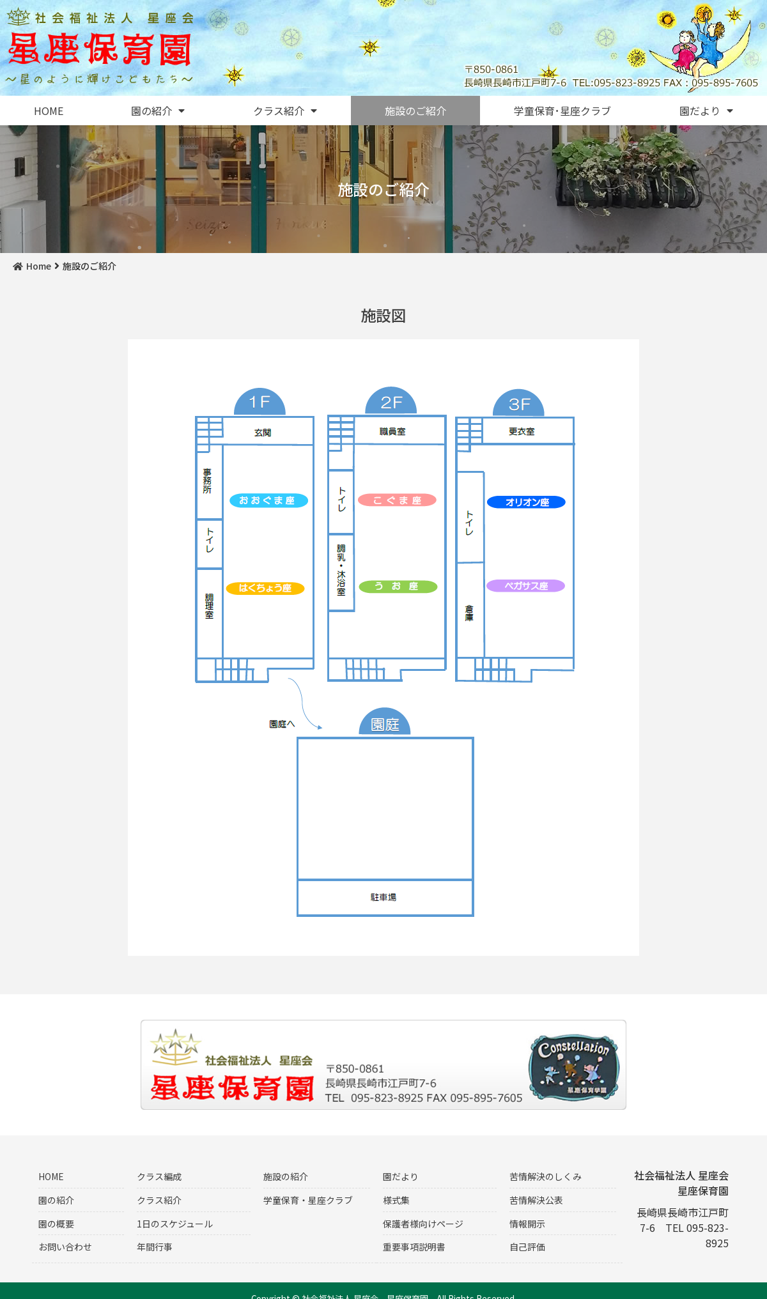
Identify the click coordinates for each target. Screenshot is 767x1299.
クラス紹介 (285, 110)
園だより (706, 110)
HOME (48, 110)
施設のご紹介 (415, 110)
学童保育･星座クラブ (562, 110)
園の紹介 (158, 110)
